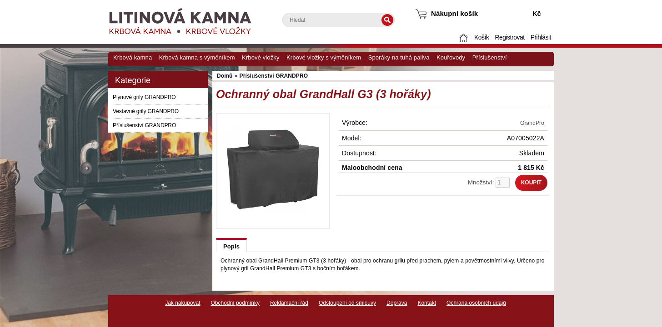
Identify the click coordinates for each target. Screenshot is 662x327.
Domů (464, 37)
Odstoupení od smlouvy (347, 303)
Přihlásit (541, 37)
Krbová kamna (132, 57)
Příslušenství (489, 57)
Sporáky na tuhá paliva (399, 57)
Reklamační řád (289, 303)
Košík (481, 37)
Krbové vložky (260, 57)
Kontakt (426, 303)
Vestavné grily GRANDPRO (146, 111)
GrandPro (532, 123)
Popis (231, 246)
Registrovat (509, 37)
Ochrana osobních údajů (476, 303)
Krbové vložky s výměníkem (323, 57)
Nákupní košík (454, 13)
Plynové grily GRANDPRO (144, 97)
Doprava (396, 303)
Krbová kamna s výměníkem (197, 57)
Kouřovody (450, 57)
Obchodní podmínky (235, 303)
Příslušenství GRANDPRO (144, 125)
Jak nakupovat (182, 303)
